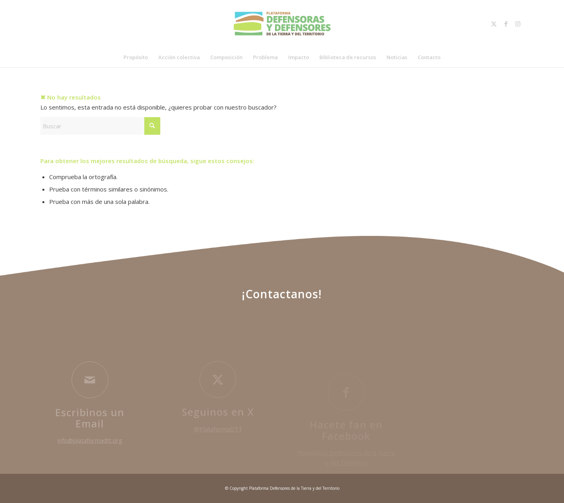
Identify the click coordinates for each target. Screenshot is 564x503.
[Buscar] (100, 126)
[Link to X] (494, 24)
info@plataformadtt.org (90, 444)
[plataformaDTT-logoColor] (282, 23)
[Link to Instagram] (518, 24)
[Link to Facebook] (506, 24)
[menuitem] (135, 57)
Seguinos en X (218, 415)
